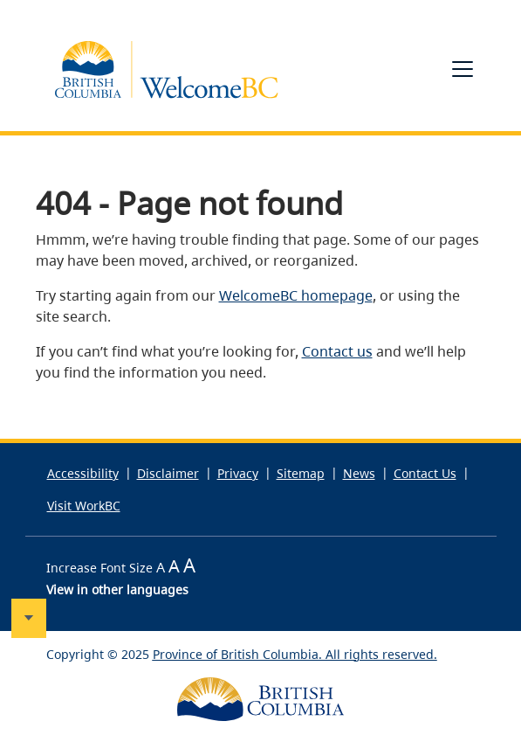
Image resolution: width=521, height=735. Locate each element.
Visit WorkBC (83, 505)
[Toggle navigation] (462, 69)
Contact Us (425, 473)
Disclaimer (168, 473)
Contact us (337, 351)
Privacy (237, 473)
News (359, 473)
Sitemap (301, 473)
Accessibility (83, 473)
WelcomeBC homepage (296, 295)
